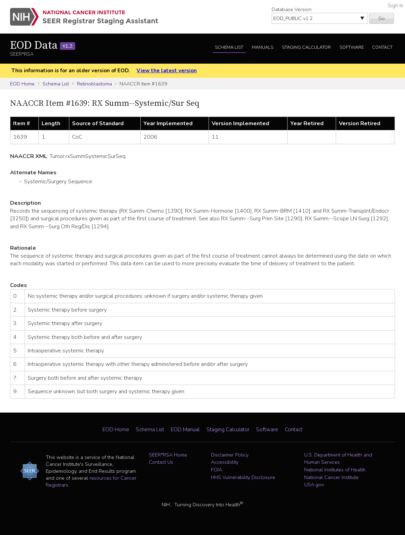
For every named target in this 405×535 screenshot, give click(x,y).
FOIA (216, 469)
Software (352, 47)
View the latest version (167, 70)
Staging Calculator (306, 47)
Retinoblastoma (94, 83)
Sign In (395, 5)
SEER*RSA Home (168, 454)
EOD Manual (185, 429)
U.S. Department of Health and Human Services (338, 458)
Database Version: (292, 9)
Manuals (262, 47)
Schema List (229, 47)
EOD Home (22, 83)
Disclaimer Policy (229, 454)
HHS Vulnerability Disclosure (243, 477)
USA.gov (314, 484)
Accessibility (224, 462)
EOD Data (42, 46)
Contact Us (161, 462)
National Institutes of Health (335, 469)
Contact (382, 47)
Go (381, 18)
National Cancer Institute (331, 477)
